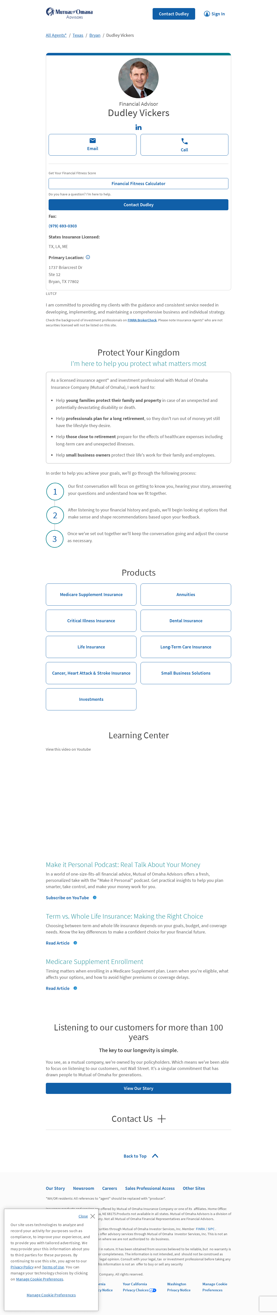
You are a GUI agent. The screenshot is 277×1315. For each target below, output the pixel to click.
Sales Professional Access (150, 1188)
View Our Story (99, 1087)
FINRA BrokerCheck (142, 320)
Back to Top (136, 1156)
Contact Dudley (174, 14)
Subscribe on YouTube (67, 898)
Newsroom (83, 1188)
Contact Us (132, 1119)
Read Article (58, 943)
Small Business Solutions (176, 669)
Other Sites (194, 1188)
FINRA (200, 1229)
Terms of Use (53, 1266)
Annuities (168, 590)
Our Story (55, 1188)
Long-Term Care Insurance (176, 643)
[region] (51, 1260)
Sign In (214, 12)
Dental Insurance (171, 617)
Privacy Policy (22, 1266)
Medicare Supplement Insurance (84, 590)
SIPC (211, 1229)
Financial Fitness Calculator (107, 182)
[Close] (88, 1215)
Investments (74, 695)
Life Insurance (75, 643)
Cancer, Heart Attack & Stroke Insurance (88, 669)
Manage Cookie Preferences (39, 1279)
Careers (109, 1188)
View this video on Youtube (68, 749)
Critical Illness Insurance (80, 617)
